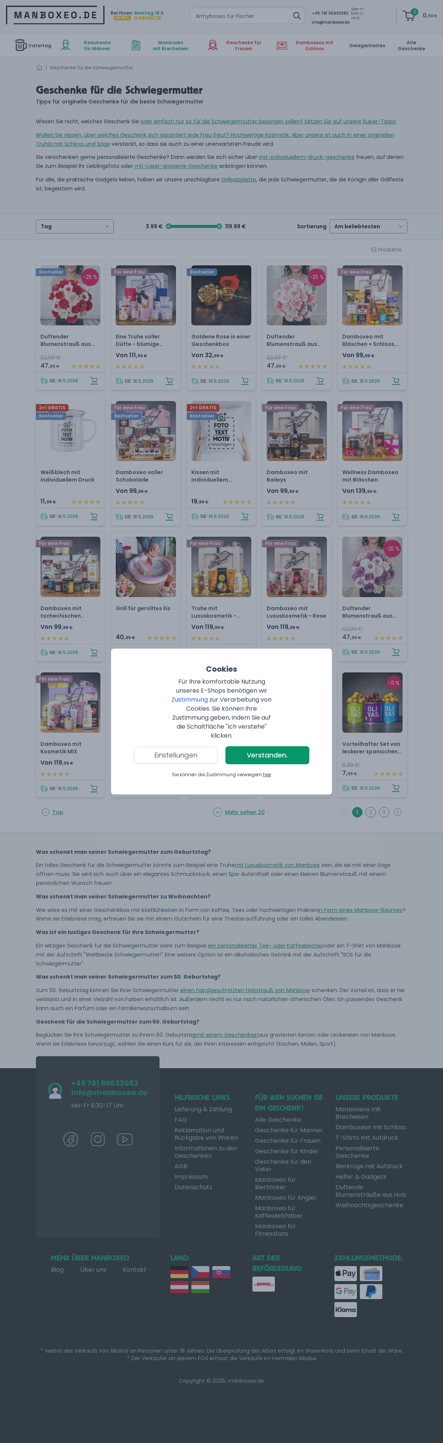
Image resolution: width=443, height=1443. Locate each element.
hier (267, 774)
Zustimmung (190, 699)
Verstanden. (267, 755)
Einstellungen (175, 755)
